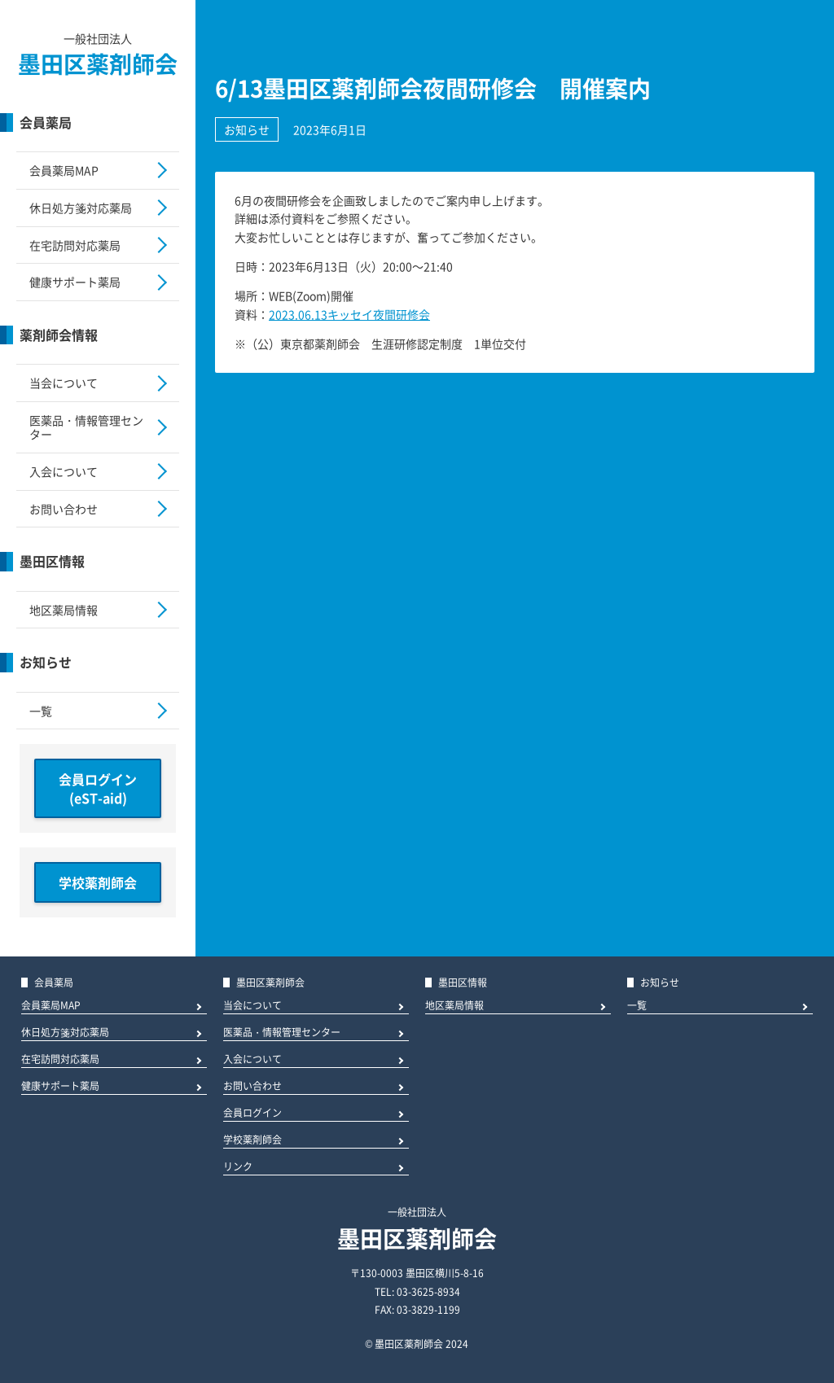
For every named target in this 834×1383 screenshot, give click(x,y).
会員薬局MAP (64, 170)
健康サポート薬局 (75, 282)
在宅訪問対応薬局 (75, 245)
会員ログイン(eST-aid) (98, 788)
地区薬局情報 (63, 610)
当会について (63, 382)
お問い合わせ (63, 509)
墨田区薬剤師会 (98, 64)
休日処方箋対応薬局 (80, 207)
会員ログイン (252, 1114)
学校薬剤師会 (98, 882)
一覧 (40, 710)
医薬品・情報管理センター (86, 427)
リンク (237, 1168)
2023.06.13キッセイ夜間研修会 (349, 314)
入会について (63, 471)
